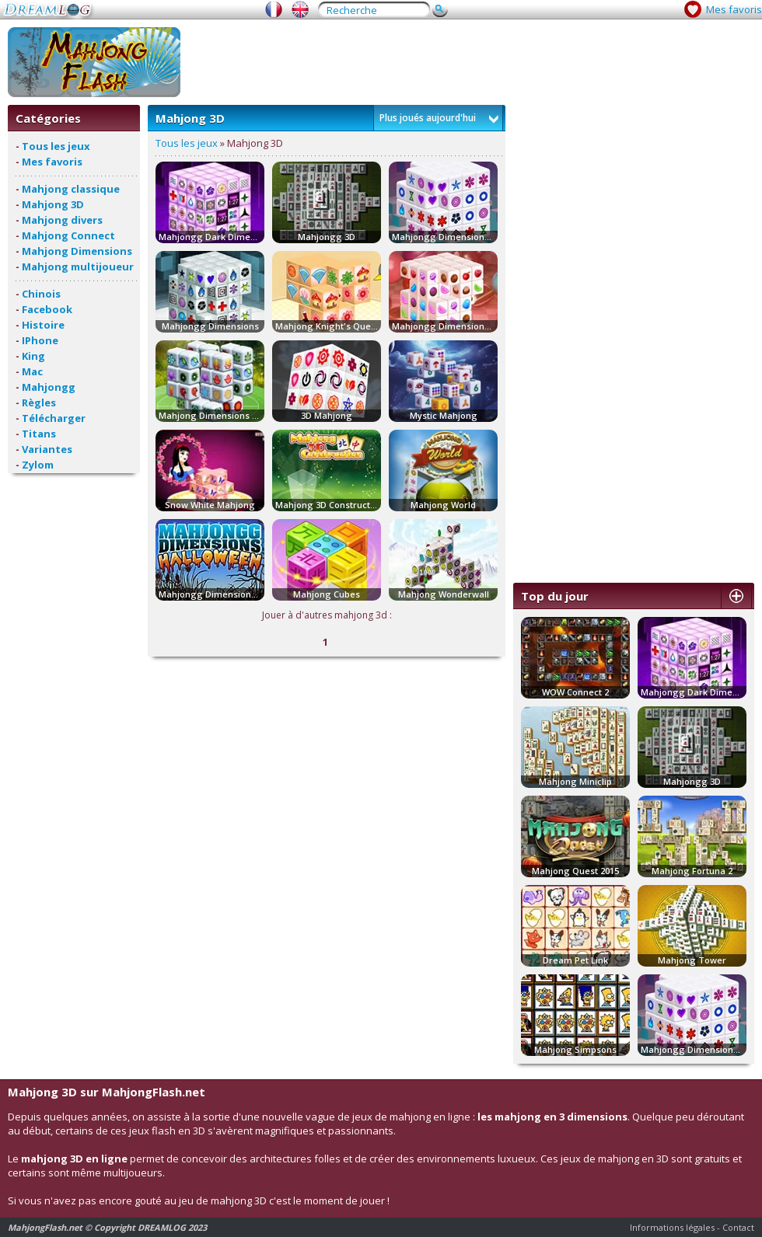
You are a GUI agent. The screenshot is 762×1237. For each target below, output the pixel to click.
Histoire (43, 325)
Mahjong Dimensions (77, 251)
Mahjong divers (62, 220)
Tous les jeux (56, 146)
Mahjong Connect (68, 235)
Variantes (47, 449)
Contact (738, 1227)
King (33, 356)
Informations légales (672, 1227)
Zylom (38, 465)
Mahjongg (48, 387)
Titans (39, 434)
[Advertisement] (587, 339)
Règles (39, 402)
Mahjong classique (71, 189)
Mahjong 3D (53, 204)
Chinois (41, 294)
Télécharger (54, 418)
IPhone (40, 340)
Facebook (47, 309)
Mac (32, 371)
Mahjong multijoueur (78, 267)
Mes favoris (734, 9)
